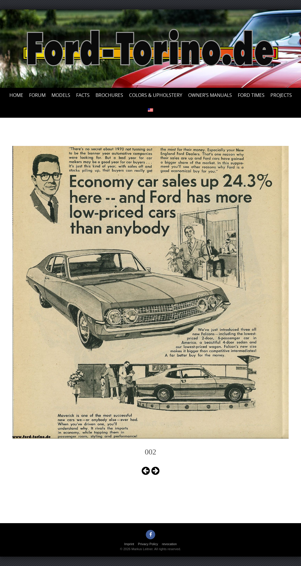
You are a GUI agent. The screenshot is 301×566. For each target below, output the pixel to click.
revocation (169, 544)
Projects (281, 95)
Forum (37, 95)
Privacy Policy (148, 544)
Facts (83, 95)
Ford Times (251, 95)
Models (60, 95)
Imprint (129, 544)
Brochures (109, 95)
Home (16, 95)
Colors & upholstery (155, 95)
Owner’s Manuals (210, 95)
